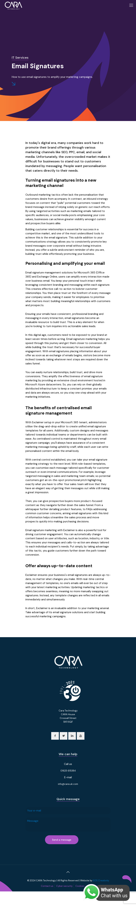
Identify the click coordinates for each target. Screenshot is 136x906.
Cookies (79, 886)
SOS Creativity (101, 880)
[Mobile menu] (131, 5)
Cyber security (64, 886)
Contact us (47, 886)
